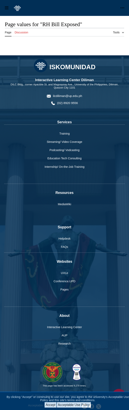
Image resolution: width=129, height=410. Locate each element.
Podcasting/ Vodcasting (64, 150)
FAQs (64, 246)
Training (64, 133)
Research (64, 343)
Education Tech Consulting (64, 158)
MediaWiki (64, 204)
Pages (64, 289)
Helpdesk (64, 238)
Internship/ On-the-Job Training (64, 166)
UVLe (64, 273)
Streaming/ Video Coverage (64, 141)
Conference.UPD (65, 281)
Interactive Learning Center (64, 327)
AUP (64, 335)
